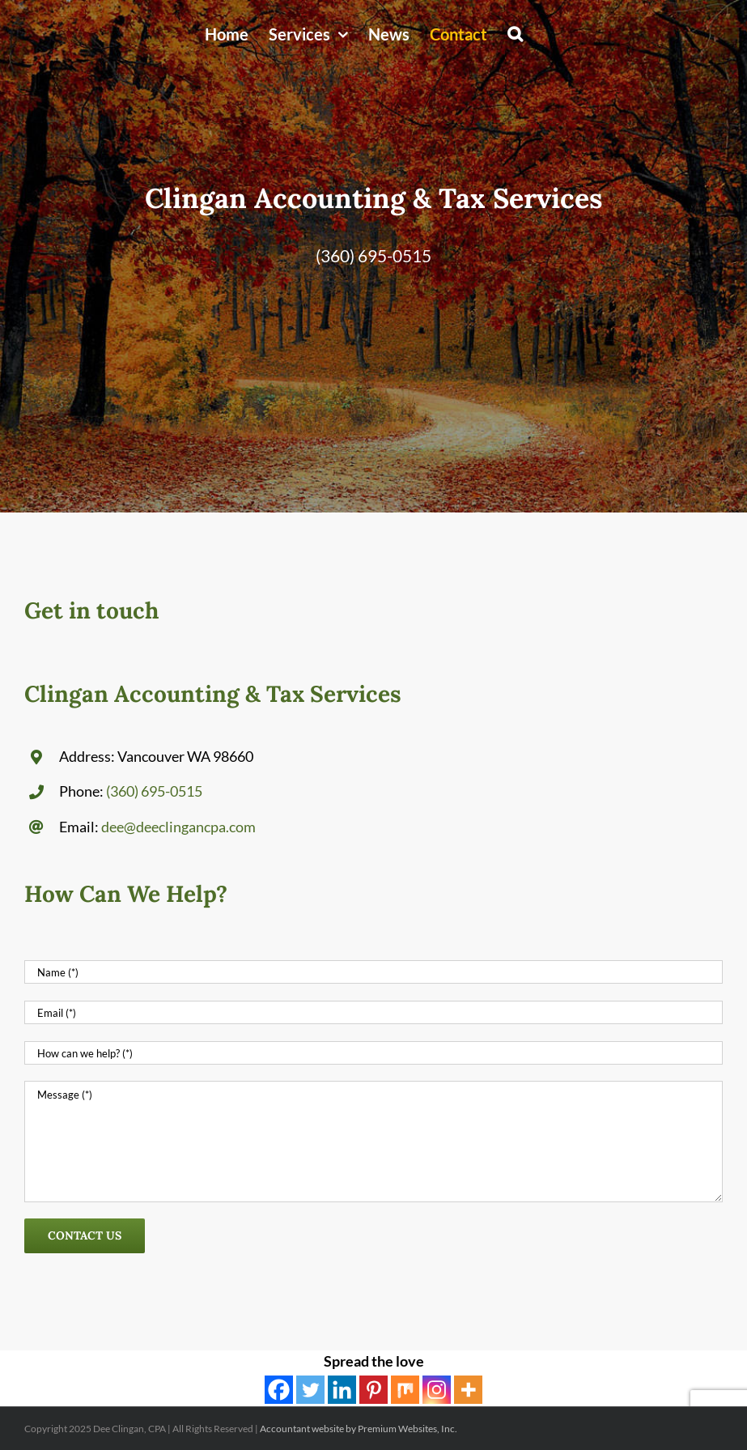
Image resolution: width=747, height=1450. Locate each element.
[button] (515, 34)
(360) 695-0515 (373, 255)
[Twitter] (310, 1390)
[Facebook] (279, 1390)
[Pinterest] (373, 1390)
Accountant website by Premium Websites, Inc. (358, 1428)
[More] (468, 1390)
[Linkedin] (342, 1390)
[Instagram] (436, 1390)
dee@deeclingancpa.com (178, 827)
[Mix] (405, 1390)
